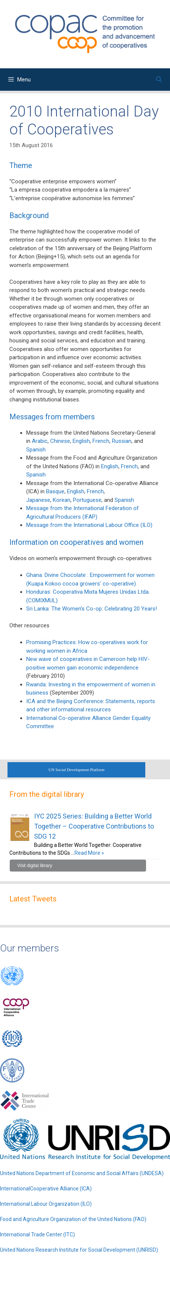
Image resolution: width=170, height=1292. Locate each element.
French (100, 441)
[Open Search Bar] (159, 79)
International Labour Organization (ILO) (46, 1204)
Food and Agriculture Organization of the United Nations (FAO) (73, 1219)
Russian (121, 441)
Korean (61, 500)
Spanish (36, 449)
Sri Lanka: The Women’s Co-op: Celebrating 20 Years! (91, 608)
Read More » (89, 853)
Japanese (38, 500)
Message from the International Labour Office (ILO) (89, 525)
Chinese (60, 441)
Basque (55, 491)
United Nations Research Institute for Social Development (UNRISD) (79, 1250)
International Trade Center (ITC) (37, 1234)
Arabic (40, 441)
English (81, 441)
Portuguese (87, 500)
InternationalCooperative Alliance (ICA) (46, 1189)
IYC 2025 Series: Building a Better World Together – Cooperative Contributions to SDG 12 (94, 826)
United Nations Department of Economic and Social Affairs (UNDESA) (82, 1173)
